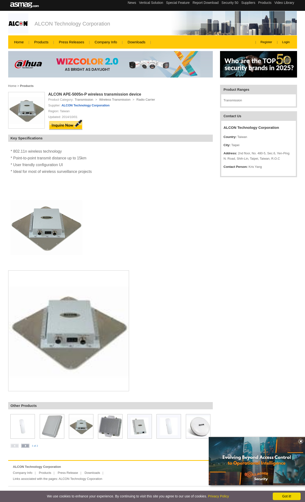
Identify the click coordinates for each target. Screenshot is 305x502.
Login (286, 42)
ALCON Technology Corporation (72, 24)
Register (266, 42)
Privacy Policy (218, 496)
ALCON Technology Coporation (80, 479)
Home (19, 42)
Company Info (106, 42)
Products (41, 42)
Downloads (136, 42)
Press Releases (71, 42)
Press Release (68, 473)
